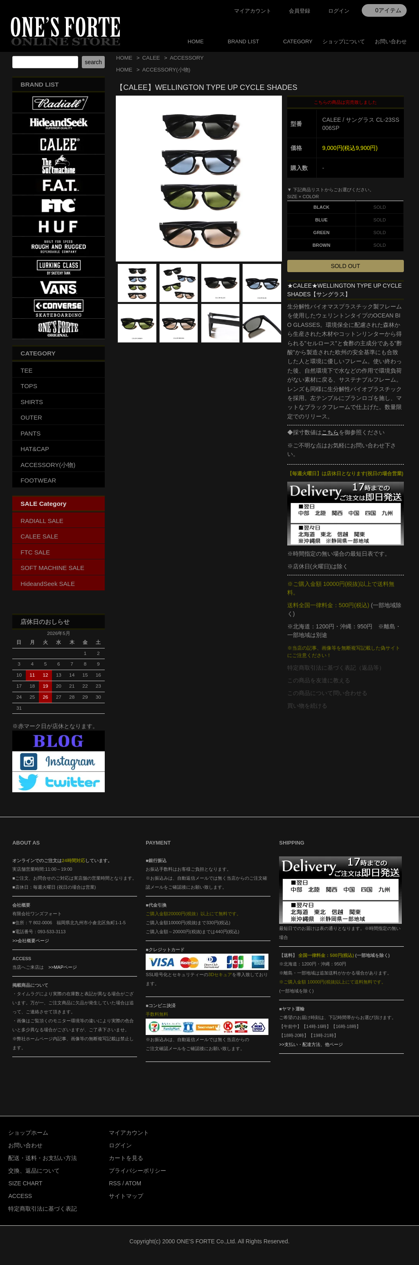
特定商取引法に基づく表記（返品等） (336, 667)
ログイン (338, 11)
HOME (196, 41)
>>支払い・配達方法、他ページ (311, 1044)
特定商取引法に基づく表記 (42, 1208)
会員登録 (299, 11)
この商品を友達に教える (318, 680)
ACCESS (20, 1196)
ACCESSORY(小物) (166, 70)
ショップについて (343, 41)
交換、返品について (34, 1170)
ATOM (133, 1183)
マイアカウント (252, 11)
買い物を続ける (307, 705)
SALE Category (43, 503)
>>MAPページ (62, 967)
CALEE (151, 58)
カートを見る (126, 1158)
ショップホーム (28, 1132)
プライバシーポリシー (137, 1170)
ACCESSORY (187, 58)
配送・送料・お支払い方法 (42, 1158)
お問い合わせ (391, 41)
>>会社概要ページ (30, 940)
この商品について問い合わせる (327, 693)
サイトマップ (126, 1196)
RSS (115, 1183)
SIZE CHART (25, 1183)
